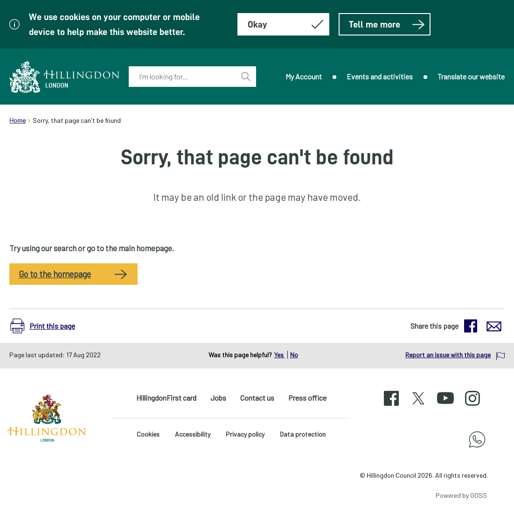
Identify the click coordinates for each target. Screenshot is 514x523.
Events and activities (380, 76)
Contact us (257, 397)
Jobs (218, 397)
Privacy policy (245, 434)
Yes (279, 355)
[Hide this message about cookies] (283, 24)
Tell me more (387, 24)
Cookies (148, 434)
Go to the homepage (55, 274)
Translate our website (471, 76)
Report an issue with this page (448, 355)
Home (17, 120)
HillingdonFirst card (166, 397)
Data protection (303, 434)
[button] (47, 325)
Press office (307, 397)
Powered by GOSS (461, 495)
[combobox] (182, 76)
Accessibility (192, 434)
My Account (303, 76)
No (294, 355)
